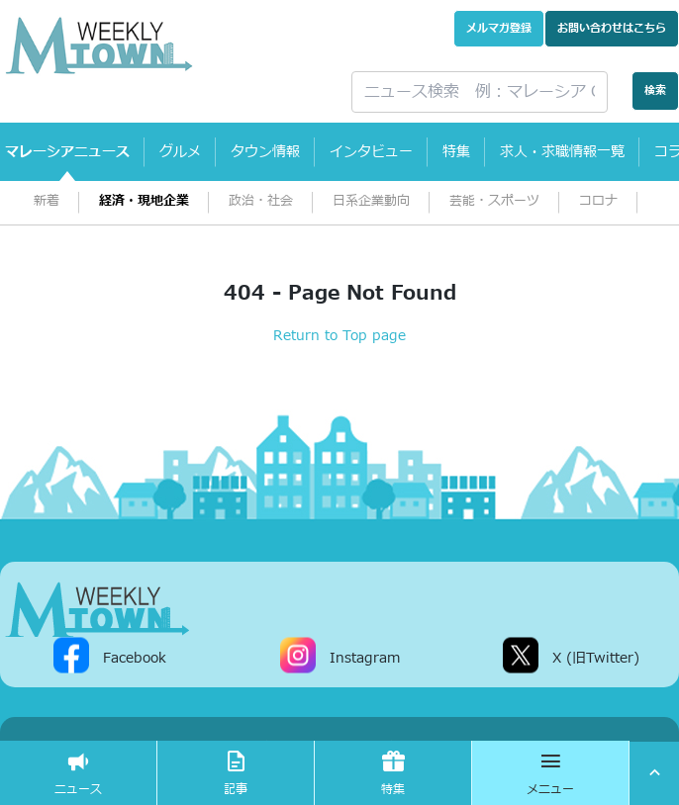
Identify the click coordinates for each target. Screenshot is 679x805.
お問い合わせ (611, 28)
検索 (655, 90)
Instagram (365, 657)
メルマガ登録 (499, 28)
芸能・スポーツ (494, 201)
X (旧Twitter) (595, 657)
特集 (456, 151)
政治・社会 (261, 201)
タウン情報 (265, 151)
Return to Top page (339, 335)
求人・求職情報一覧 (562, 151)
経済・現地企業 (144, 201)
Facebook (134, 657)
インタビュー (371, 151)
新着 (46, 201)
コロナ (598, 201)
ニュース (78, 773)
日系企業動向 (371, 201)
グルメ (180, 151)
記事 (235, 773)
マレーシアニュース (67, 151)
